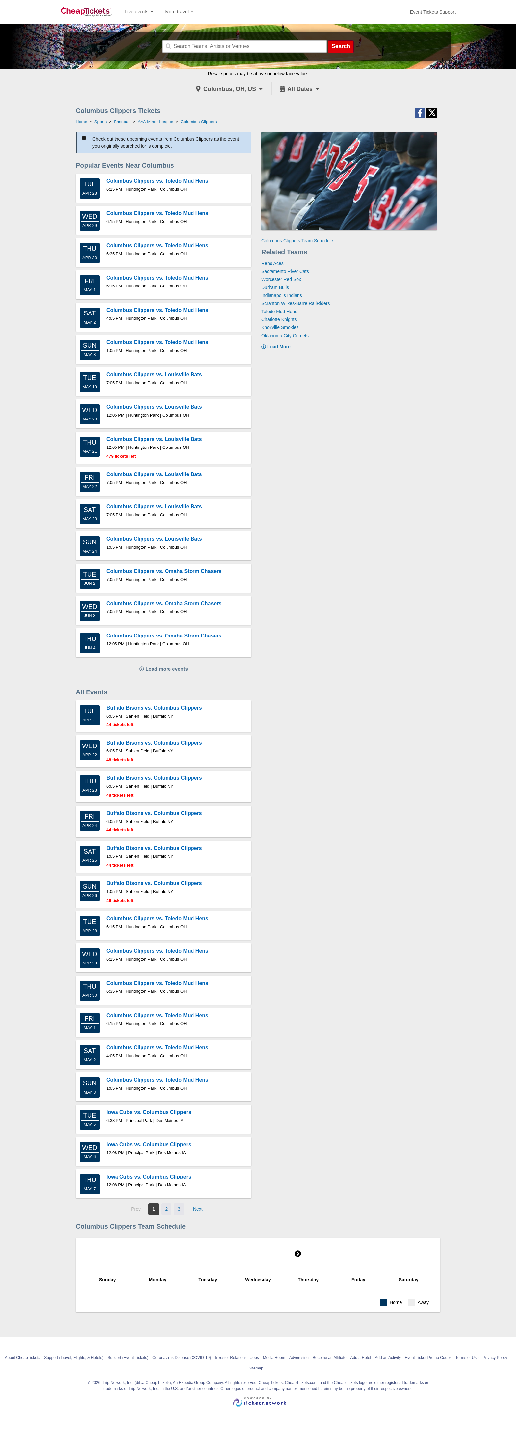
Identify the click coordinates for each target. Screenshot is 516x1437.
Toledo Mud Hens (279, 311)
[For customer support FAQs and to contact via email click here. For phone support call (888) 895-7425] (433, 12)
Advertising (299, 1357)
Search (340, 46)
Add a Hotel (360, 1357)
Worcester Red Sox (281, 279)
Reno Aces (272, 263)
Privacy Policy (495, 1357)
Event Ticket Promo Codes (428, 1357)
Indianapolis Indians (281, 295)
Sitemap (256, 1368)
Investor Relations (230, 1357)
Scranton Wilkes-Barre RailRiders (295, 303)
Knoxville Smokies (280, 327)
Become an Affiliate (330, 1357)
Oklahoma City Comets (285, 335)
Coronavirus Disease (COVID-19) (181, 1357)
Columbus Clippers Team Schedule (297, 240)
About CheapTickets (22, 1357)
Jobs (254, 1357)
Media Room (274, 1357)
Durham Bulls (275, 287)
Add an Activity (388, 1357)
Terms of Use (467, 1357)
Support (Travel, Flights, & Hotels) (73, 1357)
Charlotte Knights (279, 319)
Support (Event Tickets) (127, 1357)
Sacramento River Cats (285, 271)
